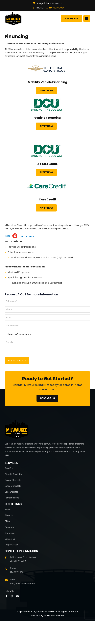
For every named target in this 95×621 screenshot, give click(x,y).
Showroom (10, 533)
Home (7, 509)
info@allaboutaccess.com (48, 3)
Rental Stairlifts (12, 497)
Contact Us (10, 539)
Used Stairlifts (11, 492)
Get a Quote (71, 18)
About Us (9, 515)
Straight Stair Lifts (13, 474)
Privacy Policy (11, 545)
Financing (9, 527)
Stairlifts (9, 468)
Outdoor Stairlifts (13, 486)
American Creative (54, 615)
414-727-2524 (55, 7)
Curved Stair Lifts (13, 480)
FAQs (7, 521)
